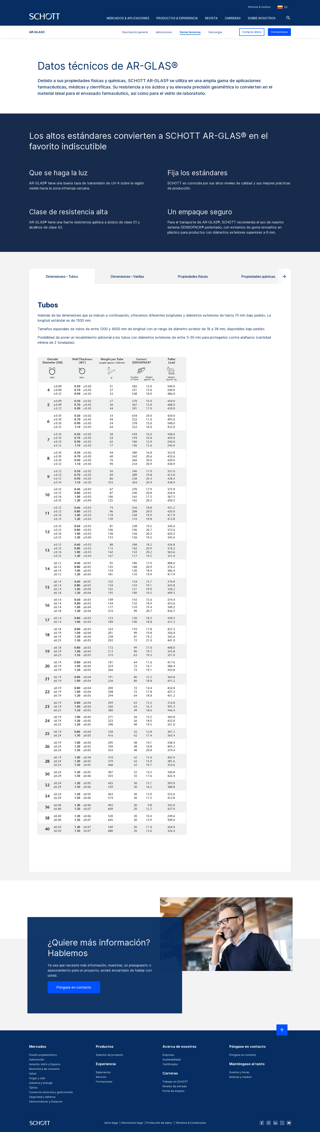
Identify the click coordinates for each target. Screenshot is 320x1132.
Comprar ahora (251, 32)
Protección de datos (159, 1122)
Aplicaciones (164, 32)
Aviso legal (111, 1122)
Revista (211, 18)
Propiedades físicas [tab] (193, 276)
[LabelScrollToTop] (281, 1029)
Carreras (233, 18)
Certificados (170, 1064)
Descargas (215, 32)
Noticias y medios (240, 1077)
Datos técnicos (190, 32)
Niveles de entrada (175, 1086)
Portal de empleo (173, 1091)
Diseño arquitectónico (43, 1054)
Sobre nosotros (261, 18)
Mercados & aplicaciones (128, 18)
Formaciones (104, 1081)
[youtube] (289, 1123)
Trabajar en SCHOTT (175, 1081)
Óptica (33, 1087)
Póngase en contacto (74, 987)
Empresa (168, 1054)
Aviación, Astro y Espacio (44, 1064)
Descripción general (135, 32)
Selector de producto (109, 1054)
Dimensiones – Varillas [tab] (127, 276)
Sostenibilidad (172, 1059)
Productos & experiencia (177, 18)
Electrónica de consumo (44, 1068)
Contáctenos (279, 32)
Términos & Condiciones (191, 1122)
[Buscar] (288, 17)
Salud (32, 1073)
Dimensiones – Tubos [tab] (62, 276)
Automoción (36, 1059)
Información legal (132, 1122)
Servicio (101, 1077)
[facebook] (262, 1123)
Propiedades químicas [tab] (258, 276)
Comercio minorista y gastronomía (51, 1092)
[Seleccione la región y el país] (282, 7)
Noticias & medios (259, 6)
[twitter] (282, 1123)
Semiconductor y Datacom (45, 1101)
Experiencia (103, 1072)
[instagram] (268, 1123)
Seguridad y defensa (42, 1096)
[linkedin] (275, 1123)
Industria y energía (40, 1082)
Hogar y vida (37, 1078)
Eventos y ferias (239, 1072)
